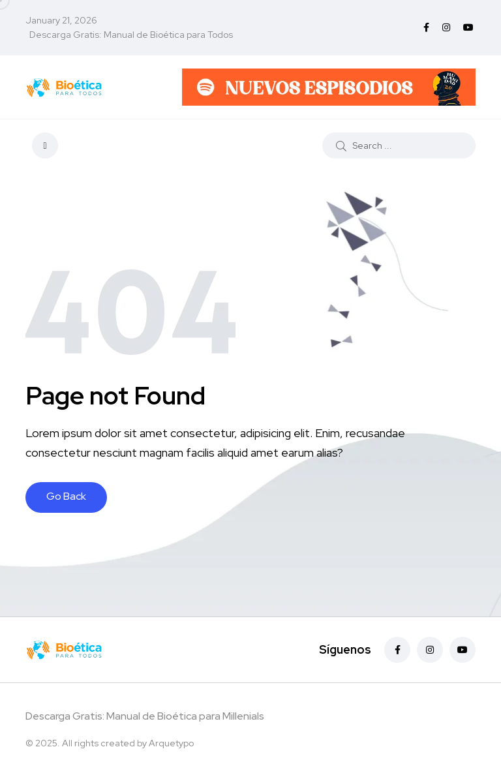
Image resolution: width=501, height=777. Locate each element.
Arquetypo (171, 743)
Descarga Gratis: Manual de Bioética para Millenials (144, 716)
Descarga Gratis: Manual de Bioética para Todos (131, 34)
